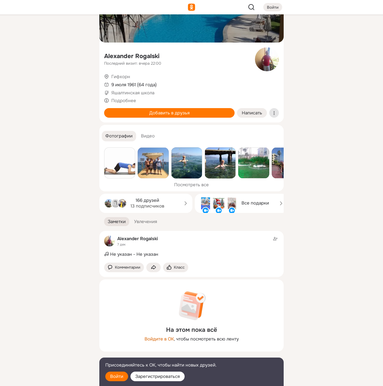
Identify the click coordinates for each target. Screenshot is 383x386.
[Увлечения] (55, 29)
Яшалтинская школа (132, 93)
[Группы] (81, 29)
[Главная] (29, 29)
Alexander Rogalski (131, 56)
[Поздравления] (55, 81)
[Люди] (55, 55)
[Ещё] (55, 339)
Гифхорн (120, 77)
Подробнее (123, 100)
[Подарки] (29, 81)
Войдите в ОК (159, 339)
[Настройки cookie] (55, 378)
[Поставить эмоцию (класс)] (175, 268)
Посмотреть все (191, 185)
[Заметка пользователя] (191, 247)
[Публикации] (29, 55)
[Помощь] (29, 108)
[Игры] (81, 81)
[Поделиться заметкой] (153, 268)
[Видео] (81, 55)
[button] (119, 136)
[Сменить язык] (55, 352)
